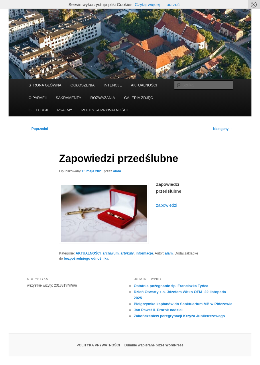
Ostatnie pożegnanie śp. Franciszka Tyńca (171, 286)
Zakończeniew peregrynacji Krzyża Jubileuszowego (179, 316)
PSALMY (64, 110)
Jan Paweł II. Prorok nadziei (158, 310)
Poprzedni (37, 129)
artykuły (127, 253)
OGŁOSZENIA (82, 85)
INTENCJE (113, 85)
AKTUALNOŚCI (144, 85)
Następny (223, 129)
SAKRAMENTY (68, 98)
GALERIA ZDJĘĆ (138, 98)
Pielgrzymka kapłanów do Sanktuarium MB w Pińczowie (183, 304)
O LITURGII (38, 110)
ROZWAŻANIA (102, 98)
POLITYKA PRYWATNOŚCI (104, 110)
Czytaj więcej (147, 4)
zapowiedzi (166, 205)
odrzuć (173, 4)
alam (117, 171)
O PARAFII (38, 98)
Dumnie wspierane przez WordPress (154, 345)
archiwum (111, 253)
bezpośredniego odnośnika (86, 259)
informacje (144, 253)
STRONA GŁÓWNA (45, 85)
